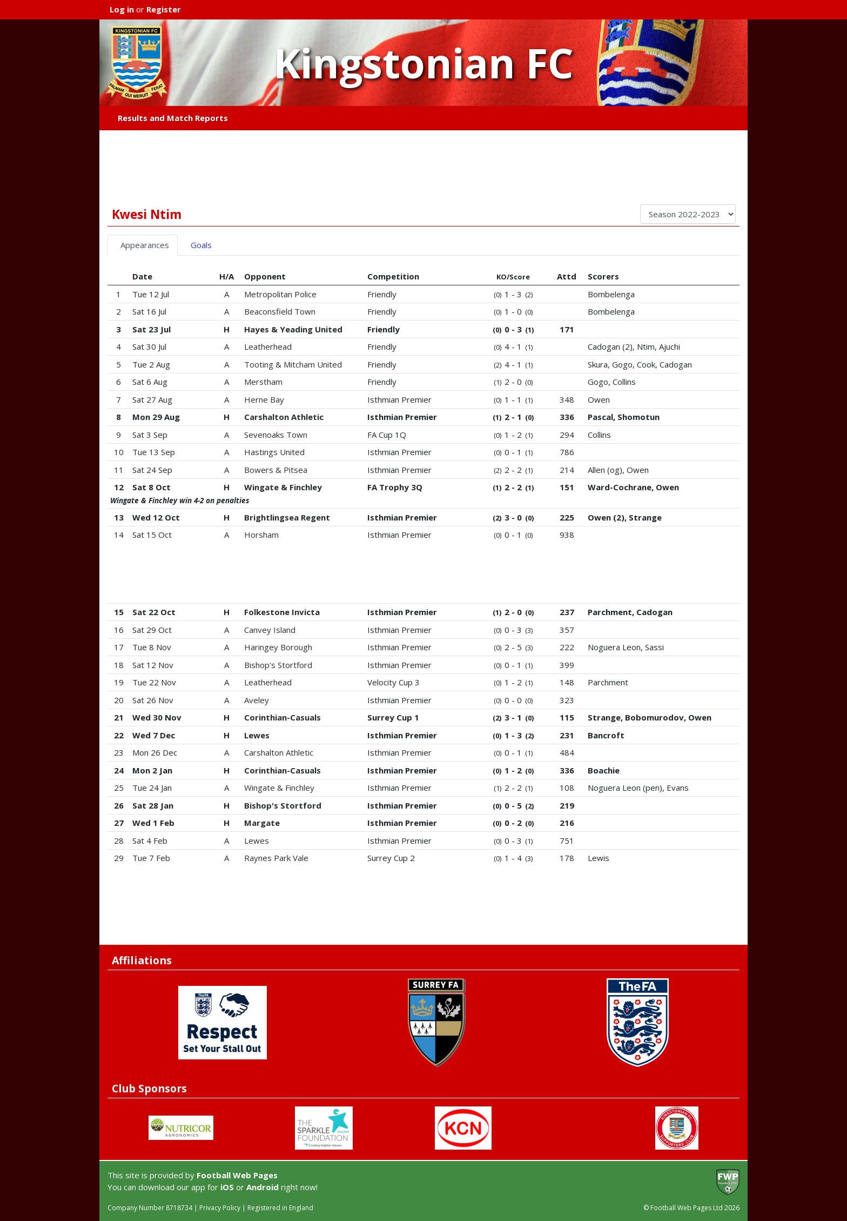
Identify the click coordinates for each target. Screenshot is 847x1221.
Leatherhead (268, 346)
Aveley (256, 700)
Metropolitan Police (280, 294)
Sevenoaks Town (275, 434)
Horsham (261, 534)
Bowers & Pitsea (275, 469)
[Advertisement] (423, 167)
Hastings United (274, 451)
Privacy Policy (219, 1207)
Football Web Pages (237, 1175)
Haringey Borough (278, 647)
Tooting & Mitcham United (293, 364)
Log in (122, 9)
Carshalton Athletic (284, 416)
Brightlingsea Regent (287, 517)
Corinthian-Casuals (282, 717)
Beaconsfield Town (279, 311)
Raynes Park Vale (276, 857)
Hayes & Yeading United (293, 329)
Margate (262, 822)
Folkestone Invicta (282, 611)
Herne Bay (264, 399)
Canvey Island (269, 629)
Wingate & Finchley (283, 487)
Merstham (263, 381)
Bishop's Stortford (278, 664)
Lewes (257, 735)
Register (163, 9)
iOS (227, 1187)
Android (262, 1187)
